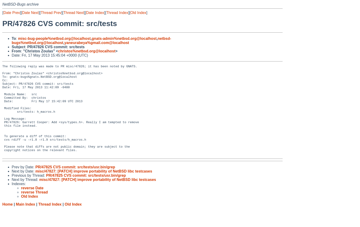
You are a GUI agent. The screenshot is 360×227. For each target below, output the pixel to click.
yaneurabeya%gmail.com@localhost (96, 43)
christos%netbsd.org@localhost (86, 51)
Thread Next (73, 13)
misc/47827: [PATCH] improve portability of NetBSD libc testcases (93, 189)
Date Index (95, 13)
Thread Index (117, 13)
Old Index (138, 13)
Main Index (25, 222)
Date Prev (11, 13)
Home (7, 222)
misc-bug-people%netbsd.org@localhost (54, 39)
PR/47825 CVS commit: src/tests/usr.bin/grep (75, 185)
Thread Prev (51, 13)
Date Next (30, 13)
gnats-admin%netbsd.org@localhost (124, 39)
